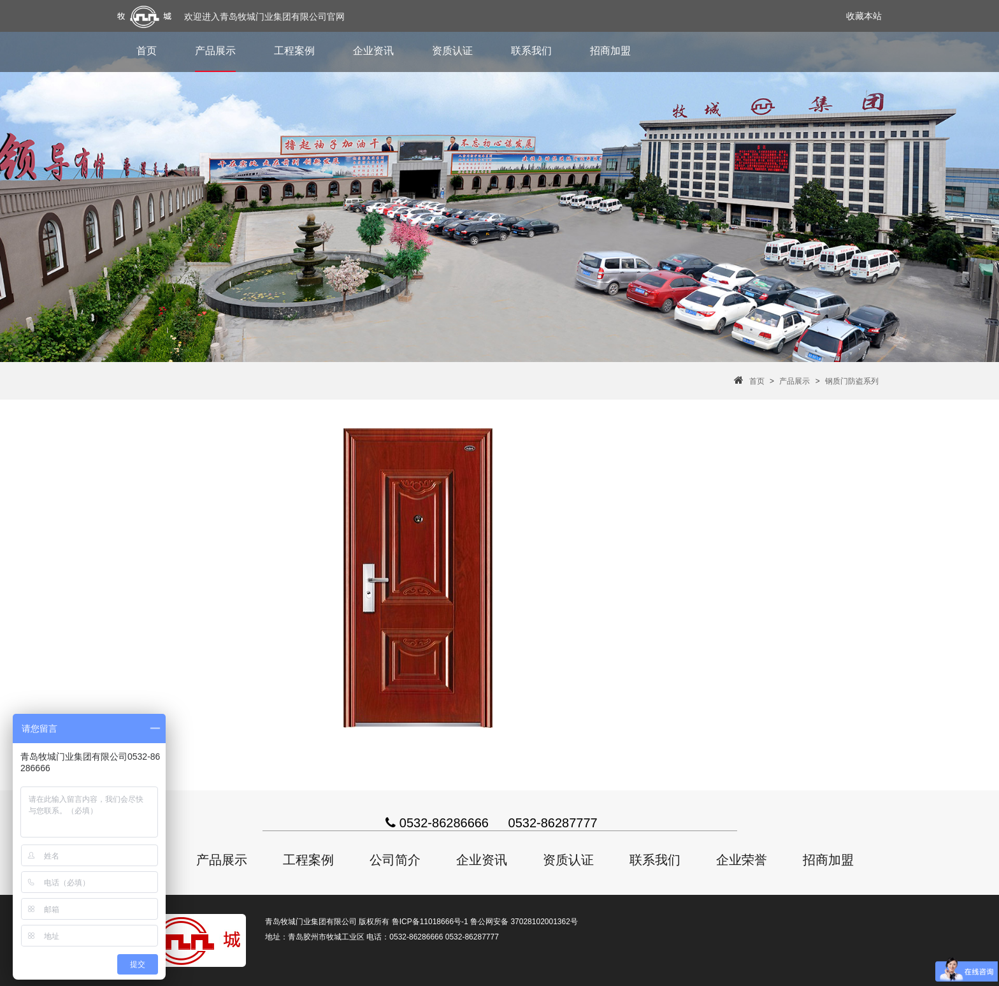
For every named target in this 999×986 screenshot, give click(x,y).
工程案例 (294, 50)
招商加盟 (610, 50)
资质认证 (452, 50)
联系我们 (531, 50)
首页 (146, 50)
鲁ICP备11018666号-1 (430, 921)
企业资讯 (373, 50)
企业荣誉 (741, 860)
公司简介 (395, 860)
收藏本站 (864, 16)
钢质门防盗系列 (852, 381)
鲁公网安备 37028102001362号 (524, 921)
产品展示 (215, 50)
